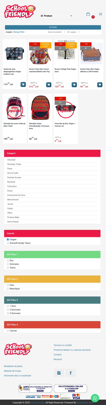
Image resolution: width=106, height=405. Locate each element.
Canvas (13, 330)
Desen (10, 191)
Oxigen (13, 239)
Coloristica (12, 186)
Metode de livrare (12, 371)
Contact (57, 354)
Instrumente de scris (16, 195)
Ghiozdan (11, 160)
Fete (12, 285)
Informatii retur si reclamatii (17, 375)
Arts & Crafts (12, 173)
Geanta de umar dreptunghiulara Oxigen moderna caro (12, 71)
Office (9, 213)
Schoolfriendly (37, 402)
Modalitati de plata (13, 366)
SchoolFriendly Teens (20, 243)
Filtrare (53, 27)
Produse (46, 16)
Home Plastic (13, 222)
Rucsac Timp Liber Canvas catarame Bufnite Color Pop (39, 70)
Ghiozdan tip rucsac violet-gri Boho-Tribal (15, 125)
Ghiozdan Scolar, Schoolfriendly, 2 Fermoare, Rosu (39, 126)
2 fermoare (15, 309)
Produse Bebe (13, 217)
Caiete (10, 208)
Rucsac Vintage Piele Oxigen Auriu (65, 70)
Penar (9, 169)
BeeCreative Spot (85, 402)
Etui (11, 260)
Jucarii (10, 204)
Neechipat (15, 288)
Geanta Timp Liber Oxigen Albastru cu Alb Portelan (90, 70)
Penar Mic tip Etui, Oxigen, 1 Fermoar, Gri (65, 125)
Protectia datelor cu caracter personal (72, 350)
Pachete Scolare (14, 177)
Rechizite (11, 182)
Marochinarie (13, 199)
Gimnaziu (14, 264)
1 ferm (13, 306)
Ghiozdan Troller (14, 164)
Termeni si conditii (63, 345)
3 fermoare (15, 313)
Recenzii (58, 359)
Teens (13, 267)
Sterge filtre (18, 32)
